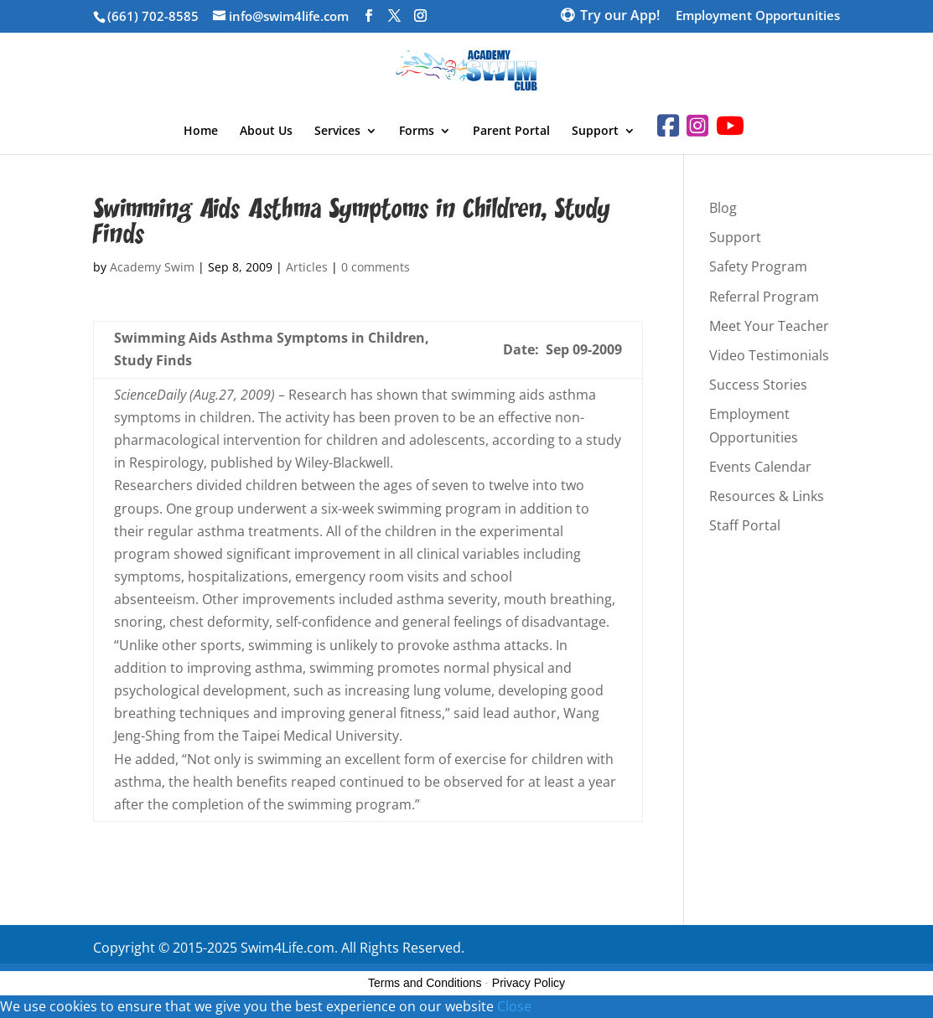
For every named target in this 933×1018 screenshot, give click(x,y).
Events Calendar (760, 466)
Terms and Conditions (424, 983)
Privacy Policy (528, 983)
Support (595, 131)
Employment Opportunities (758, 16)
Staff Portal (744, 525)
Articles (307, 267)
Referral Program (764, 296)
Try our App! (620, 16)
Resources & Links (766, 496)
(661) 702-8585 (153, 16)
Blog (723, 208)
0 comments (375, 267)
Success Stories (758, 384)
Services (337, 131)
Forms (416, 131)
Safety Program (758, 266)
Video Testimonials (769, 355)
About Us (266, 131)
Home (201, 131)
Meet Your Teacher (769, 326)
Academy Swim (152, 267)
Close (514, 1006)
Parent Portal (511, 131)
